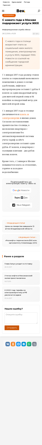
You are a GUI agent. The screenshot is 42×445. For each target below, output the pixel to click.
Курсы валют (17, 2)
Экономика (9, 15)
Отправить (12, 328)
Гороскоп (6, 5)
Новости (6, 2)
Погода (27, 2)
